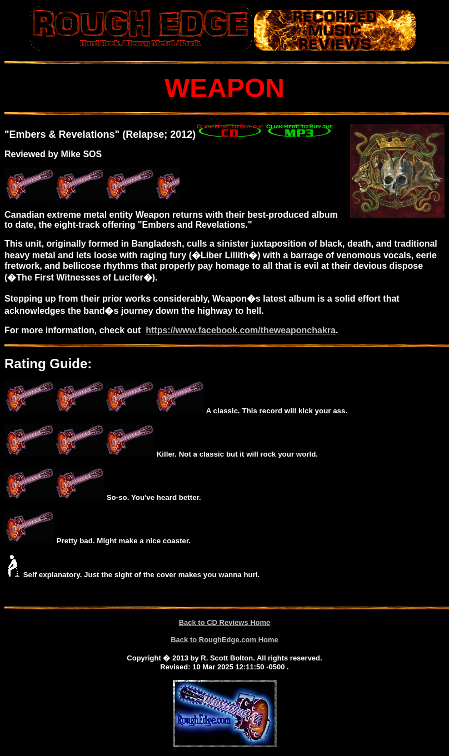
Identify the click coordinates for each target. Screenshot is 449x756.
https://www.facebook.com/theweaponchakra (241, 330)
